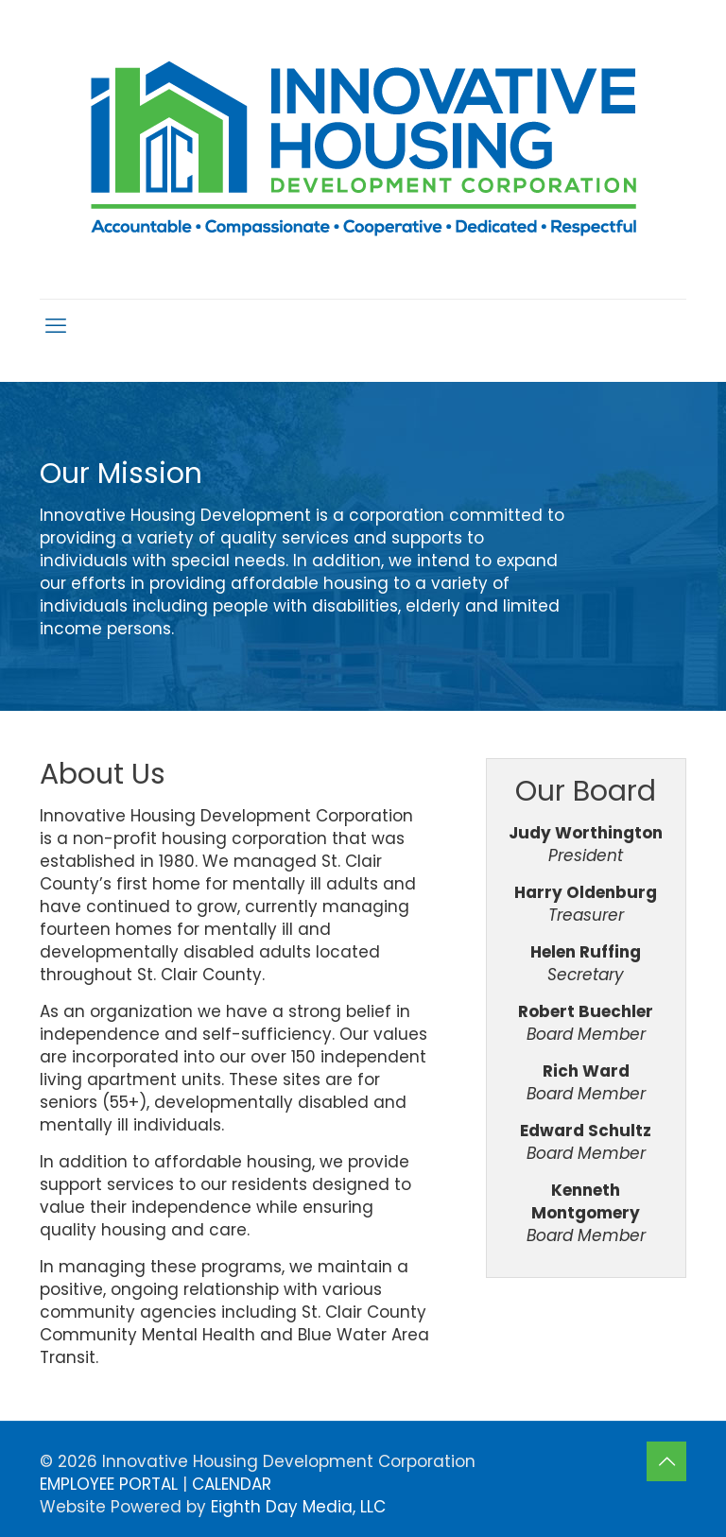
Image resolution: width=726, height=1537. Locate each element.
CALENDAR (231, 1484)
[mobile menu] (56, 326)
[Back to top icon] (666, 1461)
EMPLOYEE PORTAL (109, 1484)
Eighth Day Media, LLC (298, 1506)
